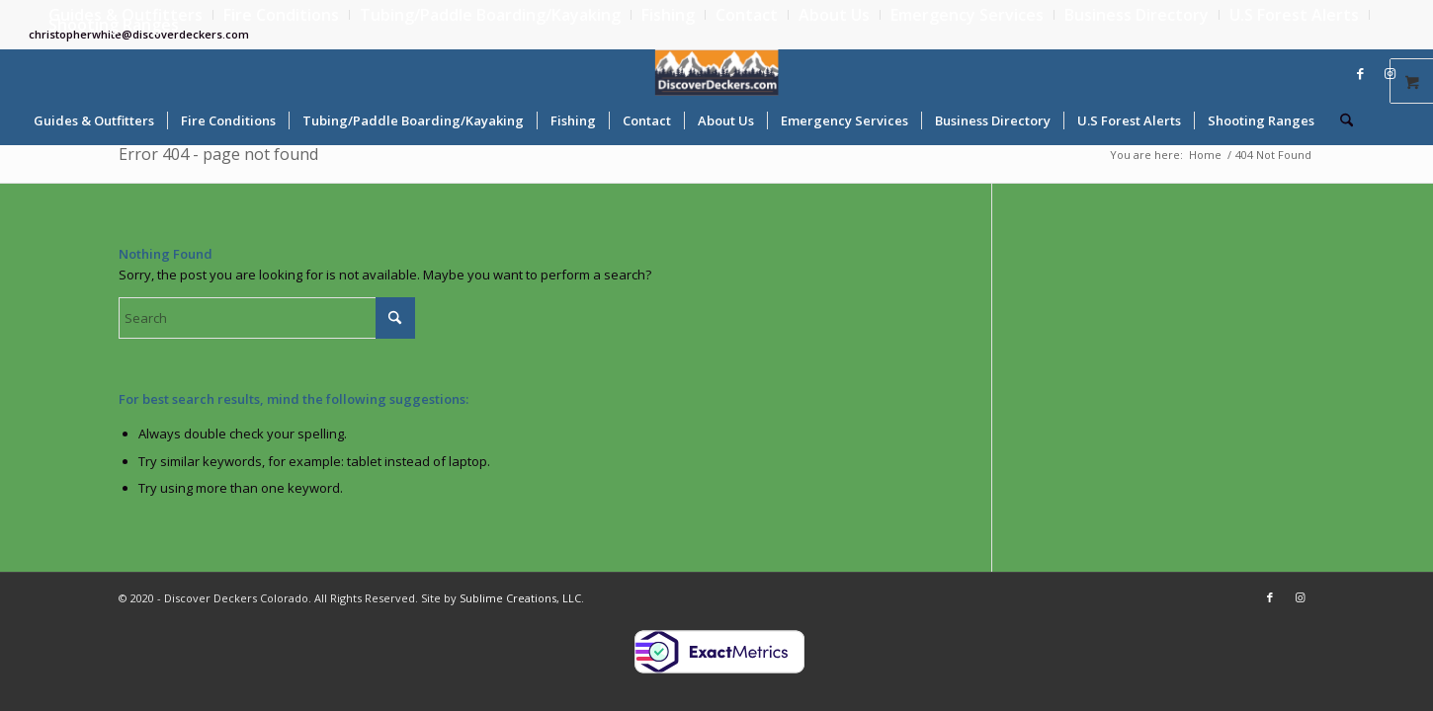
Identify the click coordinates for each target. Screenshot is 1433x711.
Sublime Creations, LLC (520, 598)
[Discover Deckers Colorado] (717, 72)
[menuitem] (281, 15)
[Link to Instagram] (1389, 73)
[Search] (1340, 120)
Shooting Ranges (113, 25)
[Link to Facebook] (1360, 73)
